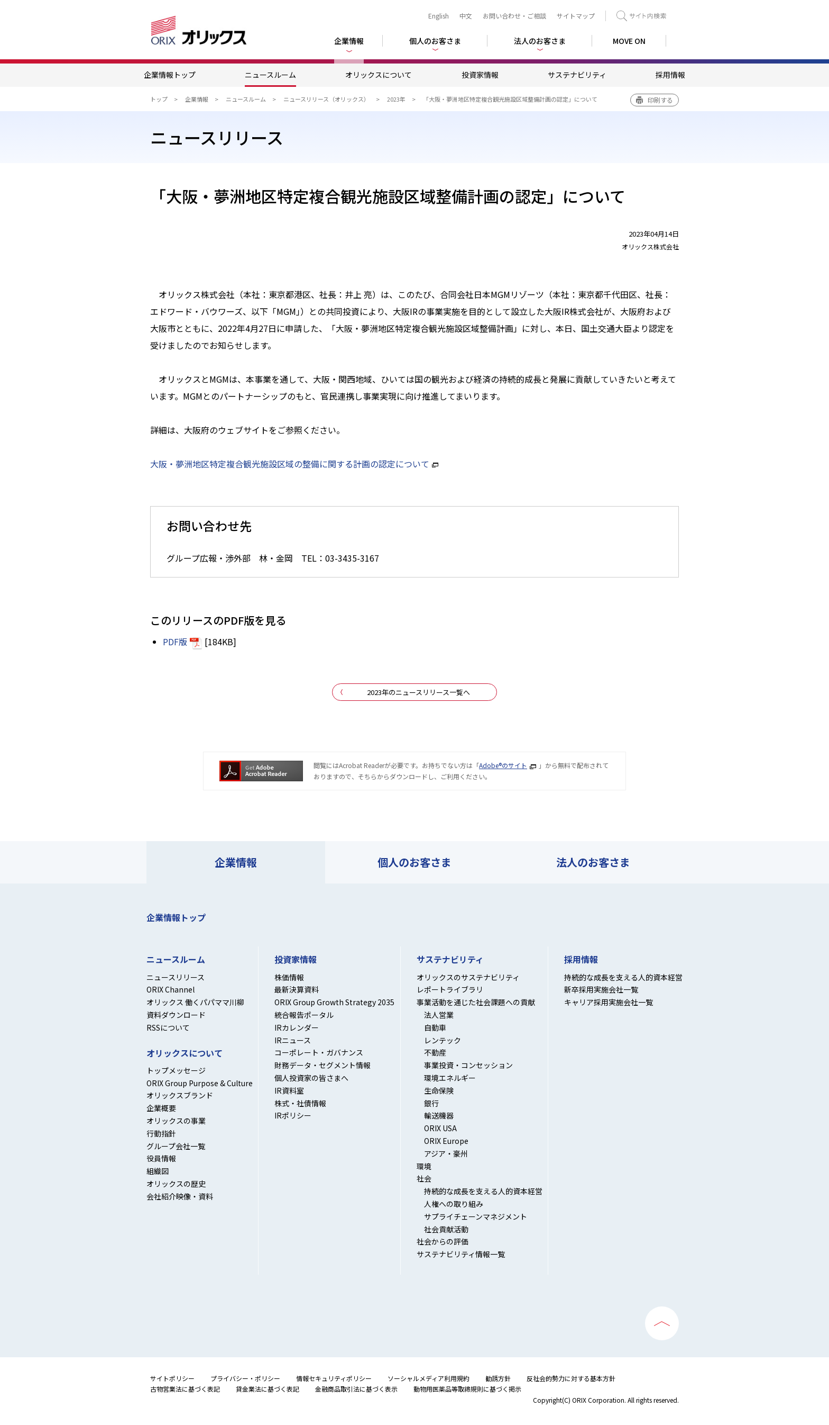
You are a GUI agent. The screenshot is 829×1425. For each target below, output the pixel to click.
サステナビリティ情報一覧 (461, 1254)
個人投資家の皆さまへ (311, 1077)
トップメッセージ (176, 1070)
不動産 (435, 1052)
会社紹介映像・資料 (179, 1196)
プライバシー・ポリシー (245, 1378)
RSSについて (168, 1027)
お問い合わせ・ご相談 (514, 15)
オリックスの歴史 (176, 1183)
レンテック (442, 1040)
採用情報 (670, 74)
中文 (465, 15)
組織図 (157, 1171)
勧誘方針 (498, 1378)
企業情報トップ (170, 74)
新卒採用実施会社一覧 (601, 989)
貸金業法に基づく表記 (267, 1388)
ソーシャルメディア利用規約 (428, 1378)
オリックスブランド (179, 1095)
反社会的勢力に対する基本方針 (571, 1378)
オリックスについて (378, 74)
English (438, 15)
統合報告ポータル (304, 1014)
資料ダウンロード (176, 1014)
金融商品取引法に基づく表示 (356, 1388)
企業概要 (161, 1108)
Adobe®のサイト (503, 765)
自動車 (435, 1027)
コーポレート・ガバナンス (318, 1052)
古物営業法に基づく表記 (185, 1388)
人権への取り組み (453, 1203)
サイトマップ (576, 15)
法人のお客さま (593, 862)
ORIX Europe (446, 1140)
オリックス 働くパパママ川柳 (195, 1002)
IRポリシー (292, 1115)
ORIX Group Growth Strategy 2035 (334, 1002)
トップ (159, 99)
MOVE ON (629, 40)
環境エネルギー (450, 1077)
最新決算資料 (296, 989)
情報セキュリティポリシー (334, 1378)
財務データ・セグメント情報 (322, 1065)
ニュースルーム (270, 74)
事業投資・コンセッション (468, 1065)
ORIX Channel (170, 989)
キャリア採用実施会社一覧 (608, 1002)
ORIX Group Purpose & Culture (199, 1083)
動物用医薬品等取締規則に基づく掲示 (467, 1388)
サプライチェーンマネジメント (475, 1216)
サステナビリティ (577, 74)
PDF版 (175, 641)
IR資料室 (289, 1090)
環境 (424, 1166)
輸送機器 (439, 1115)
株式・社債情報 (300, 1103)
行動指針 (161, 1133)
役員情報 (161, 1158)
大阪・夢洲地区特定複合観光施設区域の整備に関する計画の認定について (289, 463)
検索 (641, 16)
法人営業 (439, 1014)
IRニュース (292, 1040)
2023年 (396, 99)
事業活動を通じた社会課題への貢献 (476, 1002)
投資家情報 (480, 74)
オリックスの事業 (176, 1120)
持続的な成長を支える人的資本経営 (483, 1191)
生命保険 (439, 1090)
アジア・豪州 (446, 1153)
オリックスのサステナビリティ (468, 977)
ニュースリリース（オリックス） (326, 99)
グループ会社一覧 (175, 1146)
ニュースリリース (175, 977)
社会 (424, 1178)
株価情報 (289, 977)
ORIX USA (440, 1128)
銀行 (431, 1103)
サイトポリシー (172, 1378)
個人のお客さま (414, 862)
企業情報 (196, 99)
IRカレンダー (296, 1027)
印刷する (660, 99)
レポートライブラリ (450, 989)
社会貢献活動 (446, 1229)
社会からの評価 (442, 1241)
